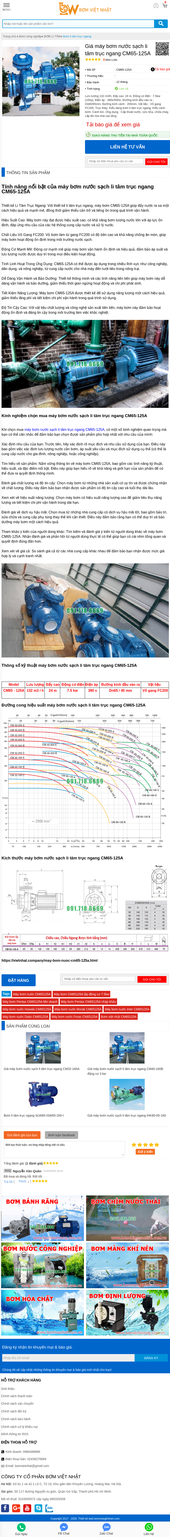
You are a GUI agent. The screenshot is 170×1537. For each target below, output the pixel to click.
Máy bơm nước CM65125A (31, 994)
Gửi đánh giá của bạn (22, 1135)
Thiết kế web (85, 1518)
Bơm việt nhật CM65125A (119, 1016)
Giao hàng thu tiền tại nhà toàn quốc (125, 135)
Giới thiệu (8, 1389)
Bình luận (110, 60)
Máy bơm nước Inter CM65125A (127, 1009)
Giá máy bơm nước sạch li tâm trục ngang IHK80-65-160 (126, 1115)
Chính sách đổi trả (13, 1411)
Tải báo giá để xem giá (113, 124)
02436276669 (36, 1459)
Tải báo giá (160, 69)
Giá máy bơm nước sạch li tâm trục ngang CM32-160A (41, 1069)
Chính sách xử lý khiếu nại (19, 1427)
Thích (20, 1181)
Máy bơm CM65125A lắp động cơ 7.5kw (81, 994)
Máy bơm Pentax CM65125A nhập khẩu (88, 1001)
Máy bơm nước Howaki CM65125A (27, 1009)
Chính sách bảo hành (16, 1419)
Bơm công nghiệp (30, 36)
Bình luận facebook (61, 1135)
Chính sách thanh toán (16, 1396)
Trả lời (8, 1182)
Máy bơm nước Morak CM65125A (77, 1009)
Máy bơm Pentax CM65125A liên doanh (30, 1001)
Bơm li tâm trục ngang (77, 36)
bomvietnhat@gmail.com (32, 1466)
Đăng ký (151, 1358)
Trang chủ (9, 36)
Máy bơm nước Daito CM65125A (25, 1016)
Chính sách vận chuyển (17, 1403)
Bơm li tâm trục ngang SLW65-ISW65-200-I (34, 1115)
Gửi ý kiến (145, 1151)
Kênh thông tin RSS (14, 1434)
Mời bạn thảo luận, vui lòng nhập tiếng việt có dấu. (64, 1149)
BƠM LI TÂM (52, 36)
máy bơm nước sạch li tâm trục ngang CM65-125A (64, 429)
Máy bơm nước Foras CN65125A (75, 1016)
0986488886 (31, 1451)
